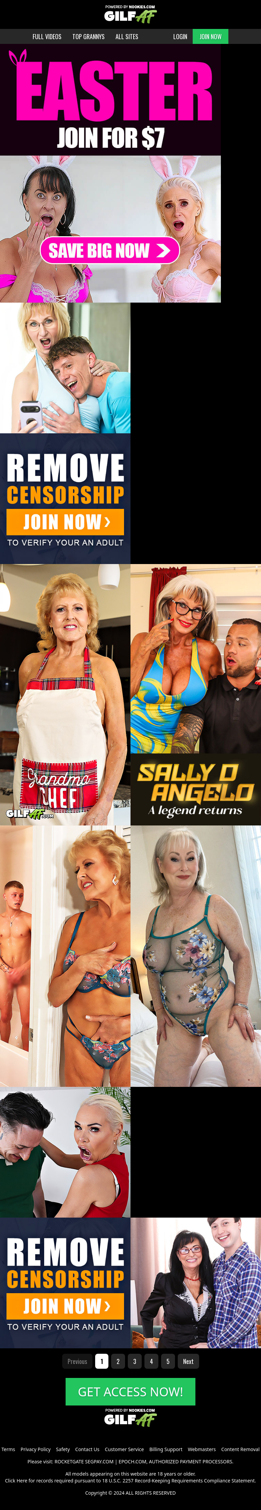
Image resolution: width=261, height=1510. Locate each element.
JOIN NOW (210, 36)
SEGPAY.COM (99, 1461)
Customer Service (124, 1449)
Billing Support (165, 1449)
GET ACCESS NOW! (130, 1391)
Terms (8, 1449)
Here (22, 1480)
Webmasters (202, 1449)
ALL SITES (127, 36)
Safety (63, 1449)
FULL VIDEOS (47, 36)
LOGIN (180, 36)
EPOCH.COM (132, 1461)
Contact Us (87, 1449)
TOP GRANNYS (88, 36)
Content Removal (240, 1449)
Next (188, 1361)
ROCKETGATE (69, 1461)
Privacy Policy (35, 1449)
